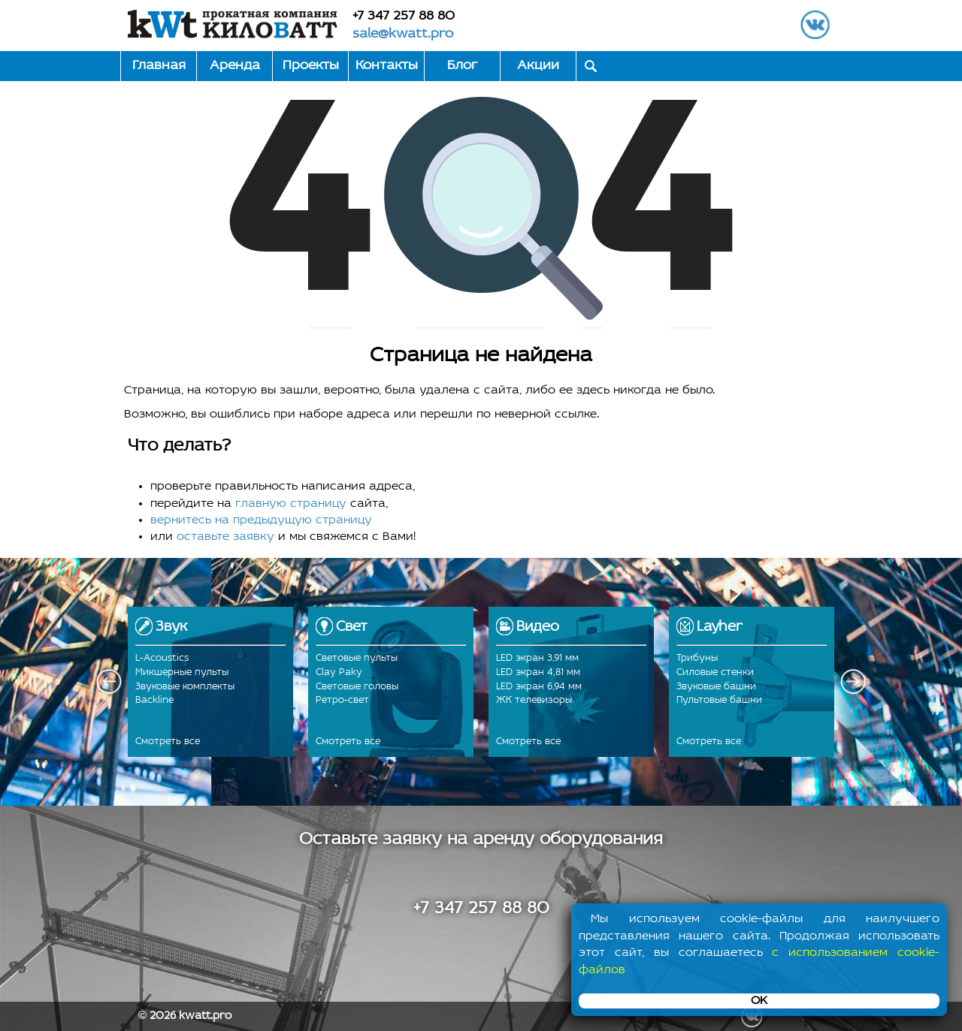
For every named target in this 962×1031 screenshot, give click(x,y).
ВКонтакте (815, 24)
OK (759, 1001)
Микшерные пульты (181, 672)
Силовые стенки (715, 672)
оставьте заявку (225, 537)
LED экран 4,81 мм (538, 672)
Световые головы (357, 687)
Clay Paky (339, 672)
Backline (154, 700)
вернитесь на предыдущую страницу (261, 520)
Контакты (386, 66)
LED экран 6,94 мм (539, 687)
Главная (159, 66)
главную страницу (290, 504)
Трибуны (697, 658)
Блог (462, 66)
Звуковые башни (716, 687)
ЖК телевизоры (534, 700)
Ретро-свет (342, 700)
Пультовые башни (719, 700)
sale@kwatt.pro (402, 34)
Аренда (235, 66)
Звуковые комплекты (184, 687)
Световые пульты (357, 658)
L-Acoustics (162, 658)
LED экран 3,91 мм (537, 658)
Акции (538, 66)
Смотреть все (167, 741)
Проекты (311, 66)
